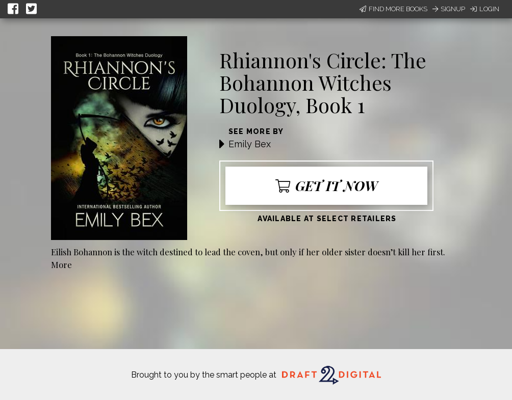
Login (484, 9)
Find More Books (393, 9)
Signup (448, 9)
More (61, 264)
